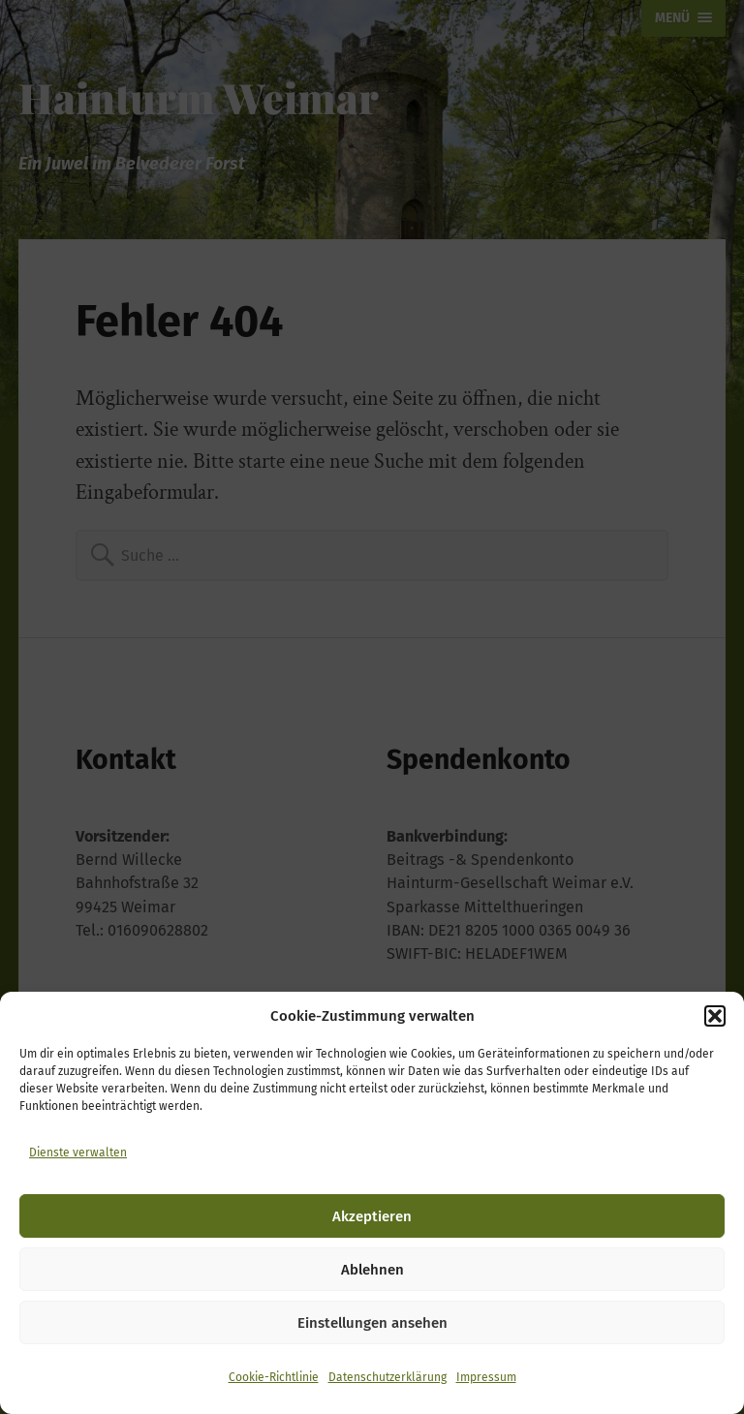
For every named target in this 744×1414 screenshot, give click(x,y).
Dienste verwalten (78, 1152)
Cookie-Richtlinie (274, 1377)
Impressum (486, 1377)
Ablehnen (372, 1269)
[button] (715, 1016)
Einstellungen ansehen (372, 1323)
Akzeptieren (372, 1216)
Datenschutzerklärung (387, 1377)
